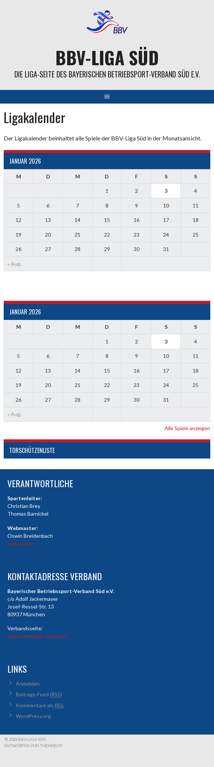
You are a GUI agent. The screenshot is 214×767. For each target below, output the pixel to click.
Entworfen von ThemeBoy (33, 745)
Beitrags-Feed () (39, 694)
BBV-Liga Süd (107, 57)
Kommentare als (40, 705)
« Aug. (14, 264)
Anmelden (27, 683)
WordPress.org (33, 716)
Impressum (20, 543)
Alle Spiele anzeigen (187, 428)
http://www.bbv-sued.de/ (36, 636)
